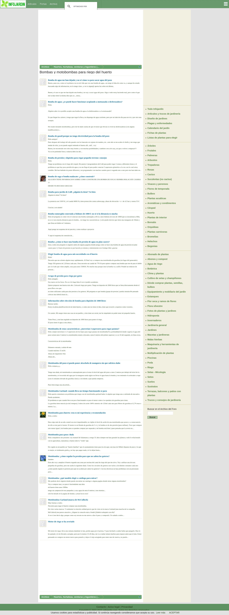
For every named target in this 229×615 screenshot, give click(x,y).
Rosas (150, 169)
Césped (151, 208)
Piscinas (151, 358)
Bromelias (152, 236)
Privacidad (127, 607)
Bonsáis (151, 222)
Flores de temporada (158, 189)
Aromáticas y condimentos (161, 203)
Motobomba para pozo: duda (61, 434)
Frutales (151, 150)
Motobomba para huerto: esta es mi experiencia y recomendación (77, 413)
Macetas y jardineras (158, 334)
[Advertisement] (91, 38)
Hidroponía (153, 315)
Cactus (151, 174)
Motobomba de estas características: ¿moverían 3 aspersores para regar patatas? (83, 329)
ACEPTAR (174, 612)
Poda (150, 362)
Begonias (152, 246)
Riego (150, 367)
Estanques (153, 296)
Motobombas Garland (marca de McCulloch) (68, 500)
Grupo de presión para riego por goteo (65, 276)
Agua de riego (154, 264)
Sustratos (152, 386)
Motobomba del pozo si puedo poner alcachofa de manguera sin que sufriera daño (84, 363)
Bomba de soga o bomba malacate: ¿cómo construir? (71, 176)
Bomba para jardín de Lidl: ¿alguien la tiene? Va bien (72, 192)
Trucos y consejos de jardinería (164, 400)
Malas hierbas (154, 339)
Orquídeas (152, 227)
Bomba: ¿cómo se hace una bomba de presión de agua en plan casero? (79, 242)
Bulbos (151, 193)
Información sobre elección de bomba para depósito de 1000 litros (77, 301)
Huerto (151, 212)
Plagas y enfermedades (159, 123)
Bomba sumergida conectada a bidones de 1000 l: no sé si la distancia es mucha (83, 214)
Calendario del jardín (158, 128)
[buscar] (80, 6)
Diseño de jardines (157, 118)
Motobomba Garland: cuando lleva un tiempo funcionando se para (77, 391)
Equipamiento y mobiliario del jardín (166, 291)
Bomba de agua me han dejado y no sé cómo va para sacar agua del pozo (80, 80)
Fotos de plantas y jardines (161, 311)
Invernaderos (154, 320)
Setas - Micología (156, 372)
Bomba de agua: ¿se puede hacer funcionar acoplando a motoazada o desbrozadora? (85, 102)
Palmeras (152, 155)
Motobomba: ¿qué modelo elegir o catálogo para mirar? (72, 478)
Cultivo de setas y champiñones (164, 278)
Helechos (152, 241)
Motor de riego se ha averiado (61, 521)
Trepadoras (153, 165)
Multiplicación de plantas (160, 353)
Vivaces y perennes (157, 184)
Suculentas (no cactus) (159, 179)
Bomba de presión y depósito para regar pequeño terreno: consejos (77, 158)
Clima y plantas (155, 273)
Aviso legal (113, 607)
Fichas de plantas (156, 133)
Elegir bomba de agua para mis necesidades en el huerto (72, 254)
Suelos (151, 381)
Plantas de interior (157, 217)
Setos (150, 377)
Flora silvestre (155, 306)
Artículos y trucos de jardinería (163, 113)
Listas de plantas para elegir (162, 137)
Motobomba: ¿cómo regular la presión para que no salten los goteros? (79, 456)
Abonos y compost (157, 259)
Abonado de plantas (158, 254)
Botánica (152, 268)
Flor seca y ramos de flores (161, 301)
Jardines (152, 330)
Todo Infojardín (155, 109)
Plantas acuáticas (156, 198)
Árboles (151, 146)
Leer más (160, 612)
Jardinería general (157, 325)
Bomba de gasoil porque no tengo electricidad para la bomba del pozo (78, 136)
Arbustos (152, 160)
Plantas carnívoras (157, 232)
